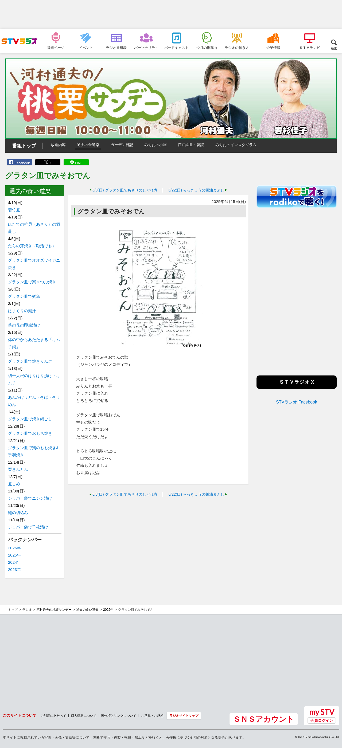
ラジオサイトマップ (183, 716)
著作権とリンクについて (118, 716)
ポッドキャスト (176, 47)
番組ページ (55, 47)
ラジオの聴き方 (237, 47)
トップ (13, 610)
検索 (334, 48)
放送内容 (58, 145)
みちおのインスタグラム (235, 145)
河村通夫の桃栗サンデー (54, 610)
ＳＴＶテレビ (309, 47)
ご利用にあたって (53, 716)
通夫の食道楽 (88, 145)
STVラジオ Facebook (296, 402)
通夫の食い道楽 (87, 610)
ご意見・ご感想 (152, 716)
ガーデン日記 (122, 145)
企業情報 (273, 47)
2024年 (14, 562)
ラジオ (27, 610)
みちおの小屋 (155, 145)
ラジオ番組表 (116, 47)
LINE (79, 163)
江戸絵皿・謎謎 (191, 145)
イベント (86, 47)
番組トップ (24, 145)
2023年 (14, 569)
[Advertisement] (171, 15)
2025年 (14, 555)
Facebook (22, 163)
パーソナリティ (146, 47)
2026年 (14, 548)
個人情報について (83, 716)
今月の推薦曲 (206, 47)
